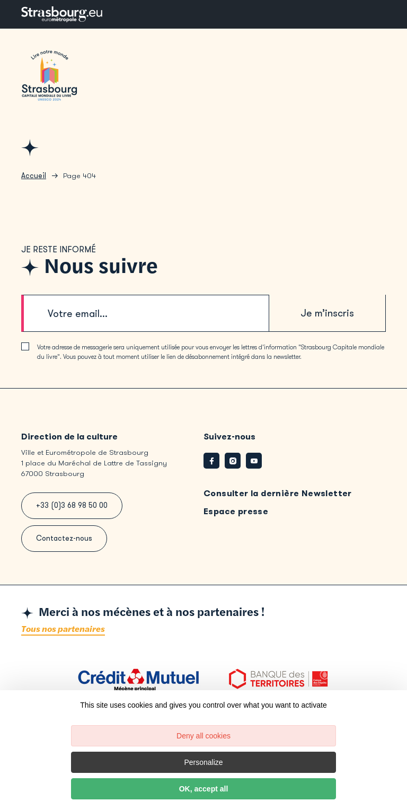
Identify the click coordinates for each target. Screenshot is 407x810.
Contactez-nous (64, 543)
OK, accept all (203, 789)
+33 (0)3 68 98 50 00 (72, 510)
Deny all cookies (203, 736)
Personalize (203, 762)
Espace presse (236, 515)
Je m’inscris (327, 317)
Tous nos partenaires (63, 634)
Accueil (33, 179)
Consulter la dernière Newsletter (278, 497)
